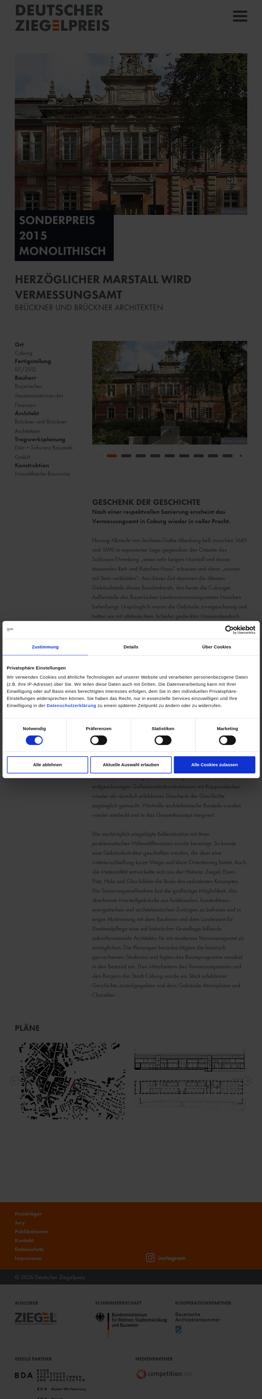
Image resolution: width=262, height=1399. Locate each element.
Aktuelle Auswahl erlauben (131, 764)
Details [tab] (131, 646)
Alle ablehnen (47, 764)
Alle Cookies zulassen (214, 764)
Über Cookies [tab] (216, 646)
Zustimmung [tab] (45, 646)
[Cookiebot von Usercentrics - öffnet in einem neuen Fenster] (229, 629)
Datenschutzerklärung (71, 705)
